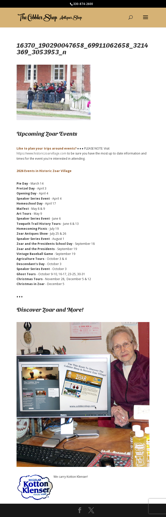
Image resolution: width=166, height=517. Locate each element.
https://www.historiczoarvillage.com (41, 153)
